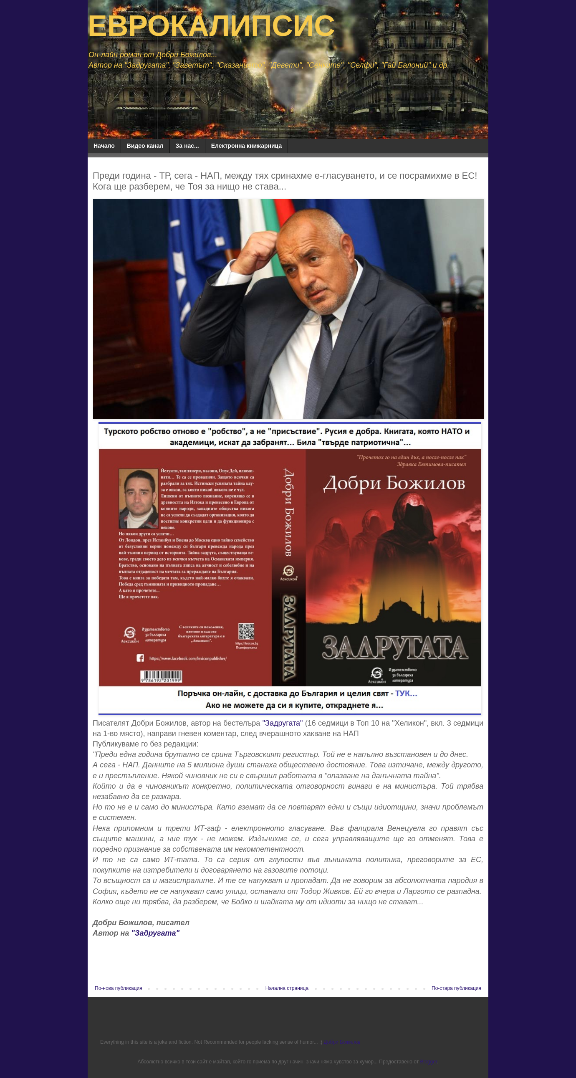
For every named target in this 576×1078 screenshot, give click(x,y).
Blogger (428, 1062)
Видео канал (145, 145)
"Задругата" (283, 723)
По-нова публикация (118, 988)
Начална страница (286, 988)
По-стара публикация (456, 988)
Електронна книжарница (246, 145)
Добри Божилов (342, 1042)
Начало (104, 145)
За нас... (187, 145)
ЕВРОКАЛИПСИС (211, 26)
